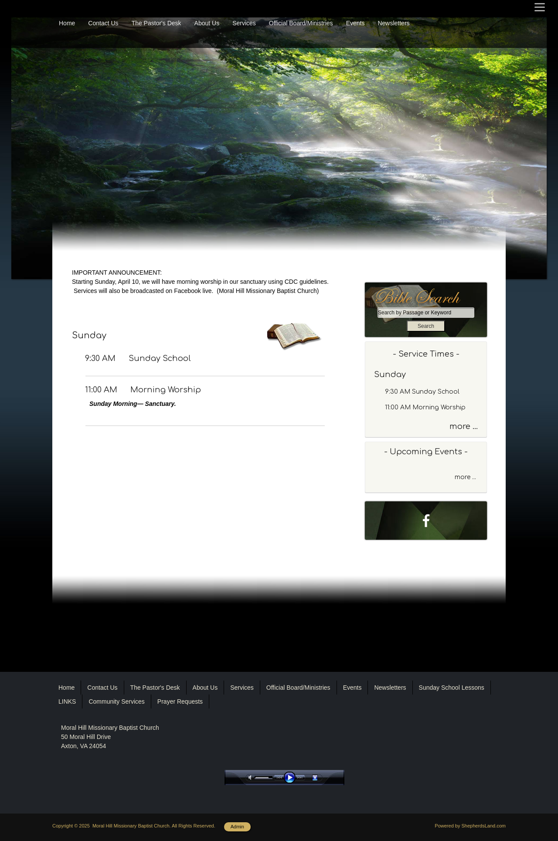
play (291, 777)
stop (322, 777)
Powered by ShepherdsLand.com (470, 825)
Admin (237, 826)
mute (251, 777)
